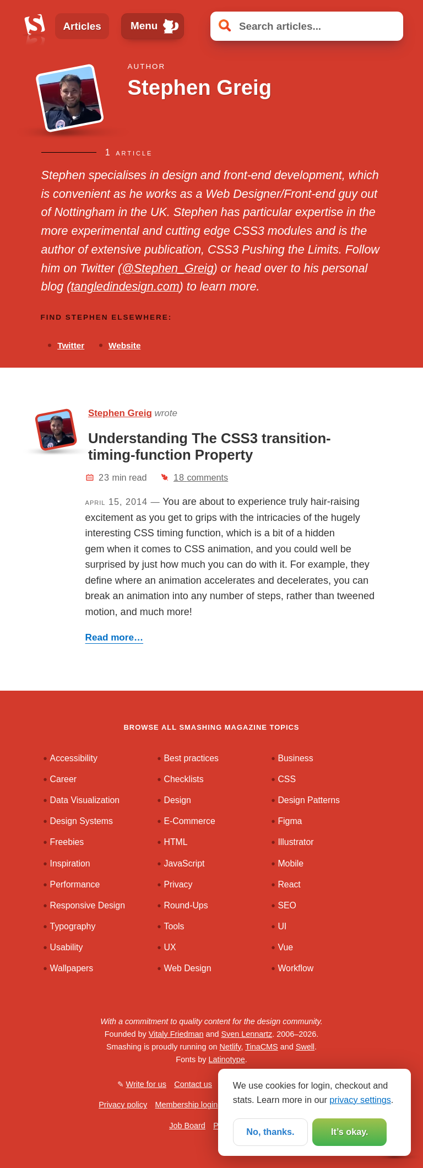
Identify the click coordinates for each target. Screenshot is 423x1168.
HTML (176, 842)
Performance (75, 884)
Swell (305, 1046)
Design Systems (81, 821)
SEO (287, 905)
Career (63, 779)
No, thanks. (270, 1132)
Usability (66, 947)
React (289, 884)
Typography (73, 926)
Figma (290, 821)
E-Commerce (189, 821)
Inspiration (70, 863)
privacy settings (360, 1100)
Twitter (70, 345)
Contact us (193, 1084)
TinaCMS (261, 1046)
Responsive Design (87, 905)
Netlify (230, 1046)
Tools (174, 926)
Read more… (114, 637)
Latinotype (226, 1059)
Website (124, 345)
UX (170, 947)
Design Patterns (309, 800)
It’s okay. (349, 1132)
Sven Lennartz (246, 1034)
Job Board (187, 1125)
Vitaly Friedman (176, 1034)
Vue (285, 947)
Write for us (146, 1084)
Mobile (290, 863)
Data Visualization (85, 800)
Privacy (178, 884)
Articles (82, 26)
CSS (287, 779)
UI (282, 926)
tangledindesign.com (124, 286)
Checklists (184, 779)
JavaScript (184, 863)
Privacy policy (123, 1104)
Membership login (186, 1104)
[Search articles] (306, 26)
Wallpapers (72, 968)
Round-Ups (186, 905)
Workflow (295, 968)
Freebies (67, 842)
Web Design (188, 968)
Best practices (191, 758)
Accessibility (73, 758)
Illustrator (295, 842)
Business (295, 758)
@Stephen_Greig (167, 268)
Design (177, 800)
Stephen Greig (120, 413)
